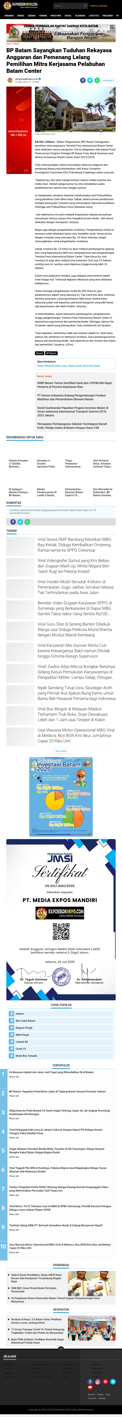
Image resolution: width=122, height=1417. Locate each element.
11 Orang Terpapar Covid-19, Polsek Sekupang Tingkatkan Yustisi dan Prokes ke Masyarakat (37, 1333)
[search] (70, 6)
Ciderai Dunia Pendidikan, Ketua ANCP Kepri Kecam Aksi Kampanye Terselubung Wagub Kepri (36, 1280)
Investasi (67, 1370)
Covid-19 (21, 1049)
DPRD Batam (68, 1366)
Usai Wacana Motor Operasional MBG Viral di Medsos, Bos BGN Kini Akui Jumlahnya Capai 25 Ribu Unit (76, 736)
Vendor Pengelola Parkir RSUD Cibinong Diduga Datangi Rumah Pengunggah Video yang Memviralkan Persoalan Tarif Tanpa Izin (61, 1193)
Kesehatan (97, 1370)
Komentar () (108, 80)
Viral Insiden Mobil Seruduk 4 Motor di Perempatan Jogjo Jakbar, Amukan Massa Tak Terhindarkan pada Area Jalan (76, 588)
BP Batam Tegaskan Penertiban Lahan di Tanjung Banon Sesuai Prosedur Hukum (61, 1095)
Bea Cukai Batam (25, 1021)
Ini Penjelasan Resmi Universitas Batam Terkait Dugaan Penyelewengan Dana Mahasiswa (55, 1302)
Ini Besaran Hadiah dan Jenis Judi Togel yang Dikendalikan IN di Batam (63, 1075)
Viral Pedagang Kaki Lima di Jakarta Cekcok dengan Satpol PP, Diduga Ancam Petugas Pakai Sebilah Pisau (63, 1133)
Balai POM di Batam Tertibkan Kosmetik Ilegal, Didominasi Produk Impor (37, 1343)
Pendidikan (97, 1374)
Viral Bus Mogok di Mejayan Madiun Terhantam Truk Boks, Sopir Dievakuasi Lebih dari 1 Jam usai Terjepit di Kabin (73, 715)
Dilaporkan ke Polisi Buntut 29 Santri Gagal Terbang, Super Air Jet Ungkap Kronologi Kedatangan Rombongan (63, 1114)
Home (9, 43)
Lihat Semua (61, 752)
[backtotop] (61, 1351)
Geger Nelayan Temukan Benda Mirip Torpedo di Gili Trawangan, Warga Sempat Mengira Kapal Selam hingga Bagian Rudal (61, 1155)
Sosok (95, 1378)
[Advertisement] (19, 222)
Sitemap (103, 1400)
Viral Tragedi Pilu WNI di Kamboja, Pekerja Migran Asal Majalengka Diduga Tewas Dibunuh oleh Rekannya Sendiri (62, 1172)
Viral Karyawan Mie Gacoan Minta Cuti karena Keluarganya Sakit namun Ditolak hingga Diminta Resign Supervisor (74, 651)
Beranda (9, 15)
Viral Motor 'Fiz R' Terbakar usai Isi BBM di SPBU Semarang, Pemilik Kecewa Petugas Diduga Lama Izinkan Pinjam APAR (64, 1210)
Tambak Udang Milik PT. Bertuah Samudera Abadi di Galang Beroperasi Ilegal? (64, 1230)
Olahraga (80, 15)
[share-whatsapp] (97, 80)
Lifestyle (94, 15)
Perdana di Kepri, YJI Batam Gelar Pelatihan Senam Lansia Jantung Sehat (36, 1323)
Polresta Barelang (43, 1378)
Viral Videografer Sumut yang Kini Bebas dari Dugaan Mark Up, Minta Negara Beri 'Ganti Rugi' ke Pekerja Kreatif (73, 566)
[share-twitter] (90, 80)
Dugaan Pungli (24, 1028)
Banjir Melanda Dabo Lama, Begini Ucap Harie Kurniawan (68, 366)
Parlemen (108, 15)
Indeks (20, 15)
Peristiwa (56, 15)
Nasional (37, 1374)
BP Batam (52, 353)
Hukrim (43, 15)
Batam (40, 353)
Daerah (32, 15)
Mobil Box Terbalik (26, 1056)
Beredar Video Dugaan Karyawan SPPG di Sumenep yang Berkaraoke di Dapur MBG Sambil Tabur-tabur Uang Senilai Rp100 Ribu (75, 609)
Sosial (68, 15)
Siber (110, 1396)
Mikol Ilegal (22, 1035)
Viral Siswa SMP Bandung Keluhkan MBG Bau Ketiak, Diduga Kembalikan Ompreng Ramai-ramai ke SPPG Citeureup (74, 545)
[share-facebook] (83, 80)
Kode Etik (92, 1400)
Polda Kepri (9, 1378)
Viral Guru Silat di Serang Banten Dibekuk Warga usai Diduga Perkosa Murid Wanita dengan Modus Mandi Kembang (75, 630)
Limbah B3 (22, 1042)
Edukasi (7, 1370)
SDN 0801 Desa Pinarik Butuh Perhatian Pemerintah (33, 1292)
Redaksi (102, 1396)
